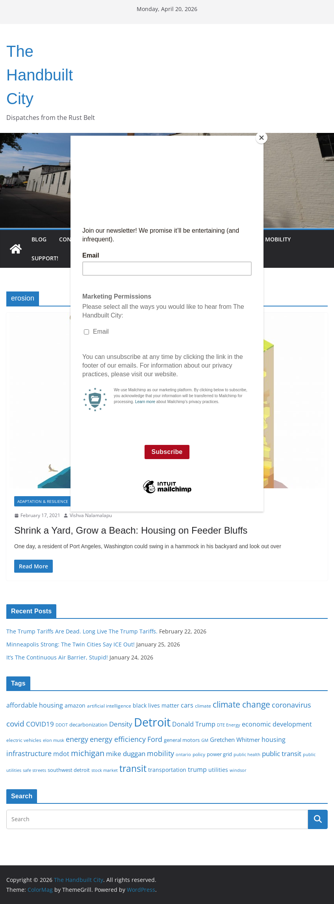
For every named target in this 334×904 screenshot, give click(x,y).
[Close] (261, 138)
